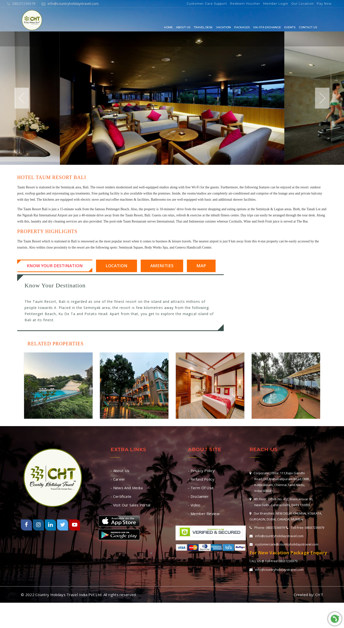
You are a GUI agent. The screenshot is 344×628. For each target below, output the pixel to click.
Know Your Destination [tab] (55, 265)
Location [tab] (116, 265)
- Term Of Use (201, 487)
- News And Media (126, 487)
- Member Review (204, 513)
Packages (242, 27)
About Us (183, 27)
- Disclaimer (198, 496)
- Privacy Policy (201, 470)
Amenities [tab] (162, 265)
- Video (194, 504)
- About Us (119, 470)
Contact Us (308, 27)
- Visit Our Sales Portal (130, 504)
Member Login (275, 3)
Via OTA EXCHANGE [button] (267, 27)
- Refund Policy (201, 479)
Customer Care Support (207, 3)
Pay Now (324, 3)
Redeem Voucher (245, 3)
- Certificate (120, 496)
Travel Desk (203, 27)
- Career (117, 479)
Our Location (302, 3)
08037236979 (21, 3)
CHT (319, 594)
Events (289, 27)
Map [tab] (201, 265)
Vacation (223, 27)
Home (168, 27)
